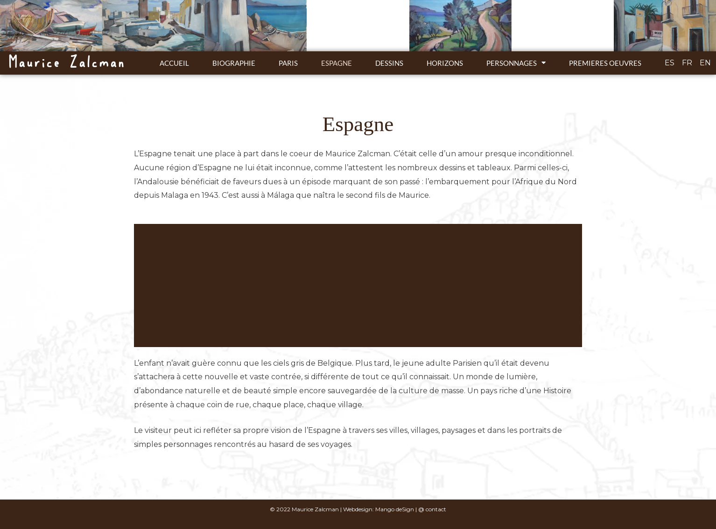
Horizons (445, 63)
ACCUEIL (174, 63)
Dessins (389, 63)
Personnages (516, 63)
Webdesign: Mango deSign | (380, 509)
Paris (288, 63)
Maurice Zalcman (66, 62)
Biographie (233, 63)
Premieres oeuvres (605, 63)
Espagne (336, 63)
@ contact (432, 509)
